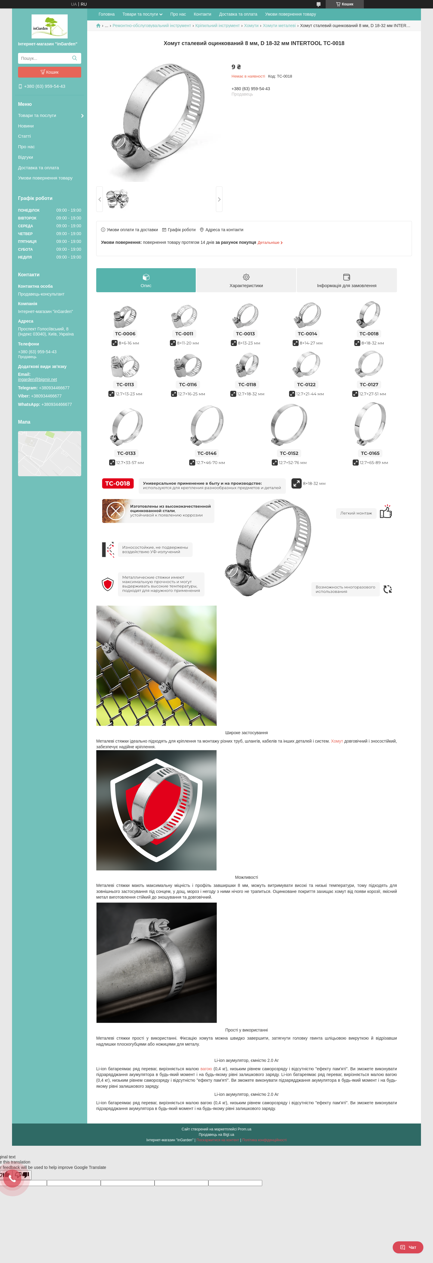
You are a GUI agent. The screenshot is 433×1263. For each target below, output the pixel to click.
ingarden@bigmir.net (37, 379)
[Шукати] (74, 58)
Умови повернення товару (45, 177)
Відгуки (25, 157)
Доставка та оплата (38, 167)
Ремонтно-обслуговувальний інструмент (152, 25)
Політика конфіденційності (264, 1140)
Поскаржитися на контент (217, 1140)
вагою (206, 1068)
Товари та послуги (37, 115)
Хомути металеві (279, 25)
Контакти (202, 14)
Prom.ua (244, 1129)
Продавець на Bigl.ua (216, 1135)
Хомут (337, 741)
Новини (26, 125)
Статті (24, 136)
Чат (408, 1247)
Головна (107, 14)
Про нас (26, 146)
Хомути (251, 25)
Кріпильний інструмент (217, 25)
